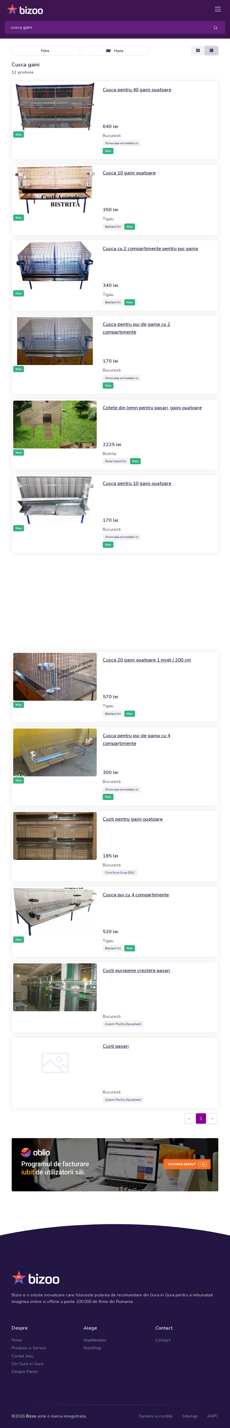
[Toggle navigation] (218, 9)
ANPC (212, 1416)
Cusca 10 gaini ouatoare (132, 172)
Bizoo (31, 1416)
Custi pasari (117, 1046)
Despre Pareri (25, 1371)
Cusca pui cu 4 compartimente (139, 894)
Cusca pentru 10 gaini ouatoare (141, 483)
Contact (162, 1340)
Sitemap (190, 1416)
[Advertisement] (115, 602)
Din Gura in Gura (27, 1364)
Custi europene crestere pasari (140, 970)
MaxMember (95, 1340)
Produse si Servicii (29, 1348)
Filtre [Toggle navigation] (45, 50)
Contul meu (23, 1356)
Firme (17, 1340)
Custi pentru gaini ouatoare (136, 818)
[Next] (212, 1118)
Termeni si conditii (155, 1416)
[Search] (105, 27)
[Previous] (189, 1118)
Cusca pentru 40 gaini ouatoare (141, 89)
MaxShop (92, 1348)
